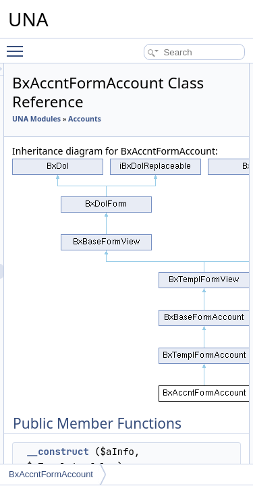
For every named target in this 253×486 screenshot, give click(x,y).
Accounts (104, 133)
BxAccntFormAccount (51, 474)
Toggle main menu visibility (18, 45)
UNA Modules (112, 119)
